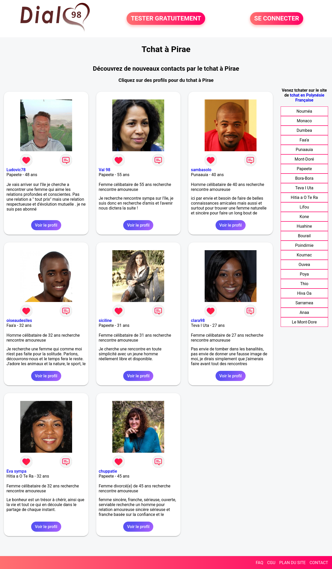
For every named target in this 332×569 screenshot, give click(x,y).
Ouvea (304, 264)
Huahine (304, 226)
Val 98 (104, 169)
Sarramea (304, 302)
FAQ (259, 562)
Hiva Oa (304, 293)
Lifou (304, 207)
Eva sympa (16, 471)
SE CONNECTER (276, 18)
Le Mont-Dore (304, 322)
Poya (304, 274)
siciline (105, 320)
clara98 (198, 320)
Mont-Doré (304, 159)
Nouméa (304, 111)
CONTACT (318, 562)
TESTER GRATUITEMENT (166, 18)
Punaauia (304, 149)
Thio (304, 283)
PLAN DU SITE (292, 562)
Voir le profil (46, 225)
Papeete (304, 168)
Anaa (304, 312)
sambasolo (201, 169)
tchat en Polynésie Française (307, 98)
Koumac (304, 255)
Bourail (304, 235)
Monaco (304, 120)
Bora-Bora (304, 178)
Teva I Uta (304, 187)
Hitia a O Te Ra (304, 197)
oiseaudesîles (19, 320)
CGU (271, 562)
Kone (304, 216)
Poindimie (304, 245)
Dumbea (304, 130)
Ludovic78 (16, 169)
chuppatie (108, 471)
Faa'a (304, 140)
